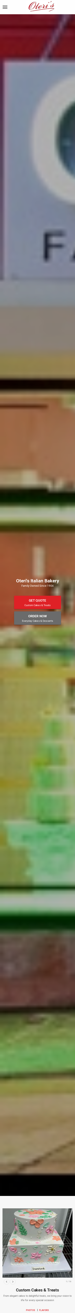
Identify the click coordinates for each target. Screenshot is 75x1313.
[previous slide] (6, 1281)
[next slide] (13, 1281)
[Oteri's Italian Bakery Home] (41, 7)
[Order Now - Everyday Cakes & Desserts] (37, 618)
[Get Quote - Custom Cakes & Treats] (37, 602)
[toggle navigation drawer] (5, 7)
